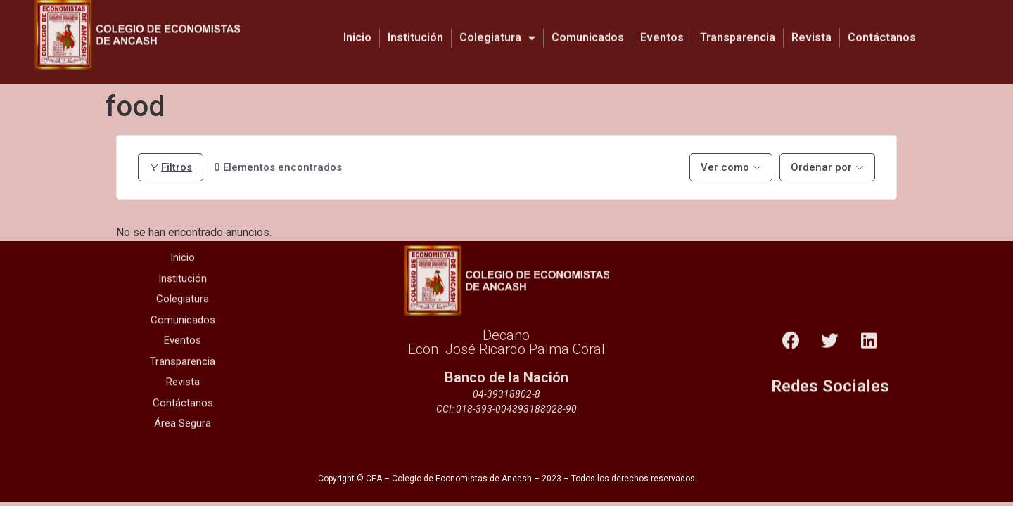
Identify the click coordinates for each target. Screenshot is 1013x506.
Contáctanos (882, 29)
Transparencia (737, 29)
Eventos (662, 29)
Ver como (725, 167)
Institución (415, 29)
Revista (811, 29)
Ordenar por (821, 167)
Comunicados (588, 29)
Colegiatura (497, 29)
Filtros (170, 167)
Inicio (357, 29)
